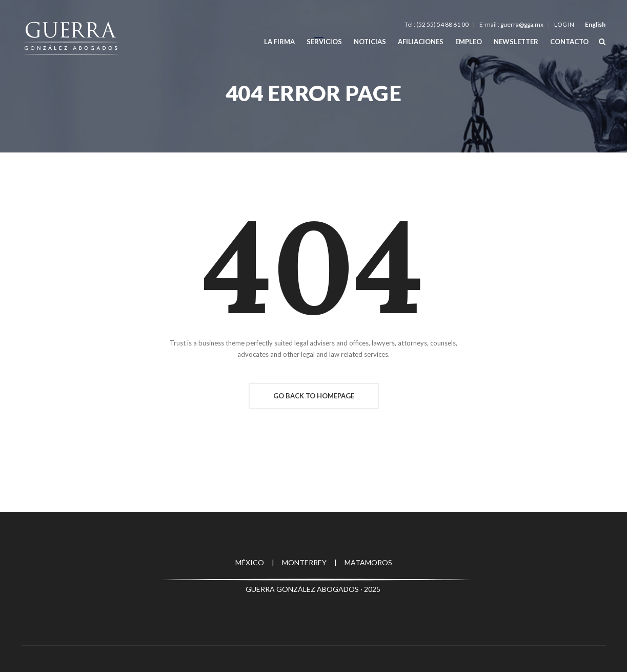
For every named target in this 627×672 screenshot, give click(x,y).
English (595, 24)
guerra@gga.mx (521, 24)
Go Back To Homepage (313, 396)
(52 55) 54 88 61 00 (442, 24)
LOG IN (564, 24)
